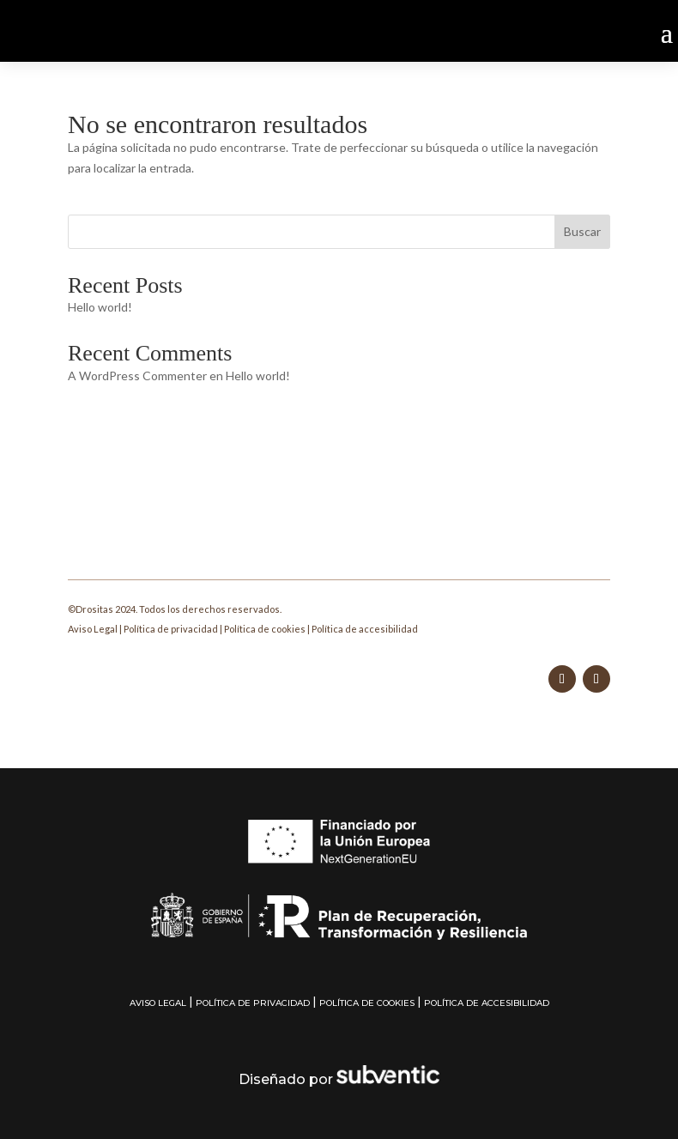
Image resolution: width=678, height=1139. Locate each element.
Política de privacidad (171, 628)
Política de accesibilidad (365, 628)
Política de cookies (265, 628)
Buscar (582, 231)
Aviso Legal (93, 628)
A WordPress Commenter (137, 375)
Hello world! (100, 307)
